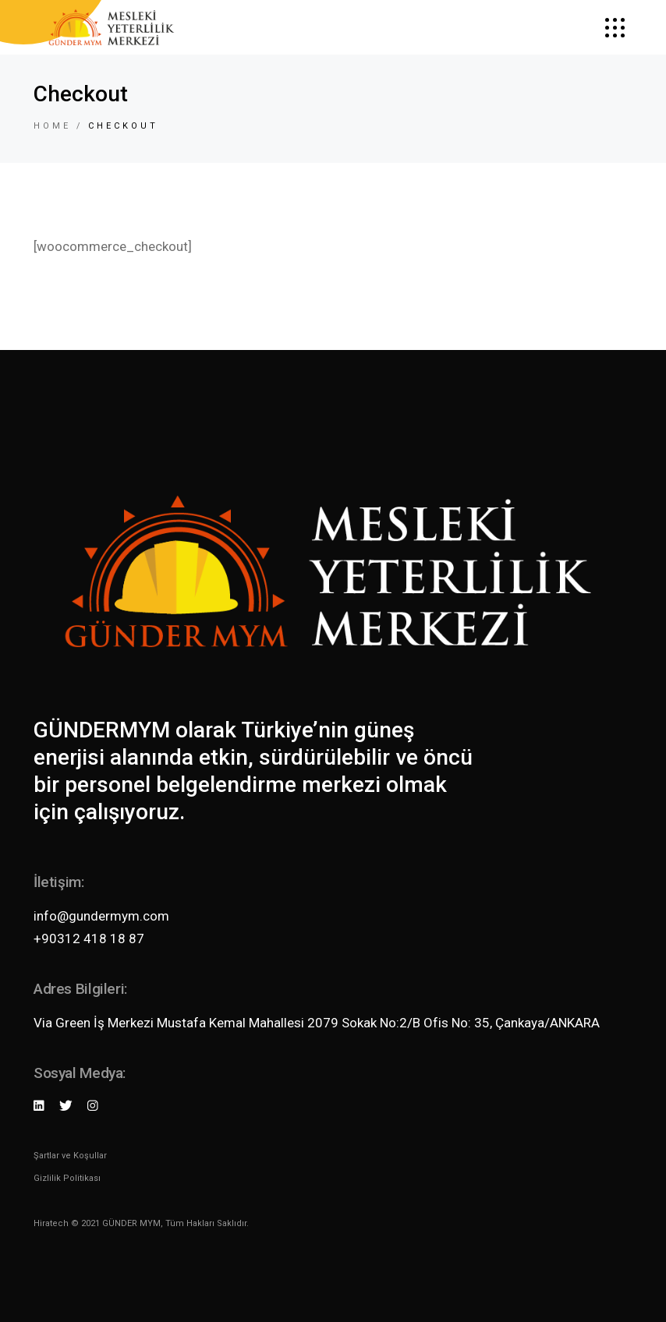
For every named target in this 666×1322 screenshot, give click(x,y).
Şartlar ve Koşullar (70, 1156)
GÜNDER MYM (131, 1223)
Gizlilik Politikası (67, 1178)
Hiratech (51, 1223)
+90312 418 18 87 (89, 938)
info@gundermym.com (101, 916)
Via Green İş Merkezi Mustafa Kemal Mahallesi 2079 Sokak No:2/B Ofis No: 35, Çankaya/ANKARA (317, 1022)
